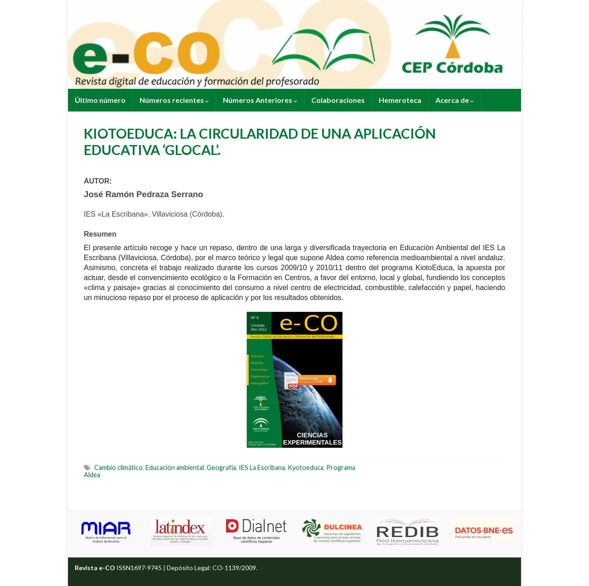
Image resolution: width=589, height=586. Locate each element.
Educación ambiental (174, 467)
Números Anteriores (260, 100)
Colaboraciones (338, 100)
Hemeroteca (400, 100)
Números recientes (174, 100)
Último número (100, 100)
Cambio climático (118, 467)
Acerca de (454, 100)
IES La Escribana (262, 467)
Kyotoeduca (305, 467)
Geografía (221, 467)
